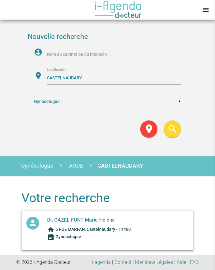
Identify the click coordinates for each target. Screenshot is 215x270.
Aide (181, 262)
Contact (123, 262)
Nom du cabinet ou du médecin (77, 54)
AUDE (75, 165)
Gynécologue (37, 165)
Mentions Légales (154, 262)
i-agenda (101, 262)
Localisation (56, 70)
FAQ (194, 262)
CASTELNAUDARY (120, 165)
